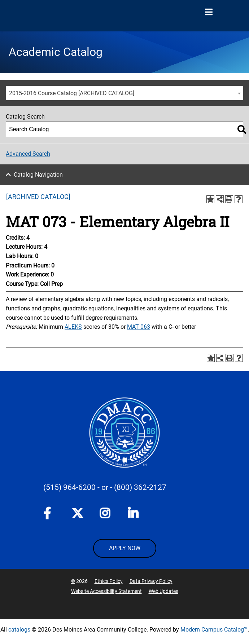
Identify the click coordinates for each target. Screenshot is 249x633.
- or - (104, 487)
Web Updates (163, 591)
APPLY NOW (124, 548)
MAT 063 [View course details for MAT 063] (138, 326)
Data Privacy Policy (151, 581)
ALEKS (73, 326)
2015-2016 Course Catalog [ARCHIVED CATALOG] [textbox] (71, 93)
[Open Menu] (209, 12)
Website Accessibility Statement (106, 591)
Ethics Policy (109, 581)
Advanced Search (28, 153)
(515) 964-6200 (69, 487)
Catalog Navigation (38, 174)
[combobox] (124, 93)
